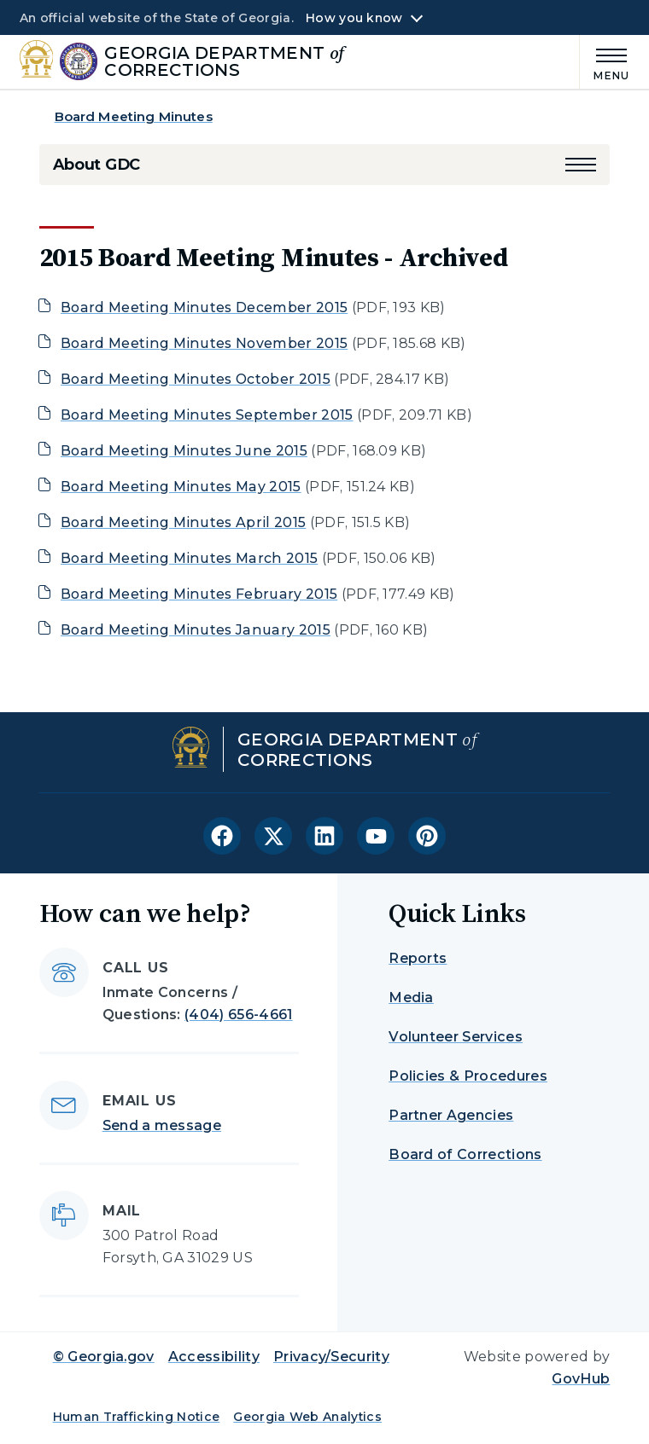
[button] (580, 164)
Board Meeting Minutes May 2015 (181, 486)
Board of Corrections (465, 1154)
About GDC (96, 164)
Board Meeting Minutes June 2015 (184, 451)
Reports (418, 958)
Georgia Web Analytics (307, 1416)
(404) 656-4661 (238, 1014)
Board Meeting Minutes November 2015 (204, 343)
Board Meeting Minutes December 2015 (204, 307)
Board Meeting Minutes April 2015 (183, 522)
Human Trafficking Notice (136, 1416)
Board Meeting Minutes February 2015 (199, 594)
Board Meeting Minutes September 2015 (207, 415)
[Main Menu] (604, 62)
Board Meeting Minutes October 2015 (195, 379)
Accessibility (214, 1356)
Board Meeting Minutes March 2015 (189, 558)
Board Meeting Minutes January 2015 (195, 630)
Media (411, 997)
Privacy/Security (331, 1356)
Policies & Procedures (468, 1076)
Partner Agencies (451, 1115)
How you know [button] (354, 18)
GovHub (581, 1379)
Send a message (161, 1125)
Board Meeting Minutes (134, 116)
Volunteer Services (456, 1037)
